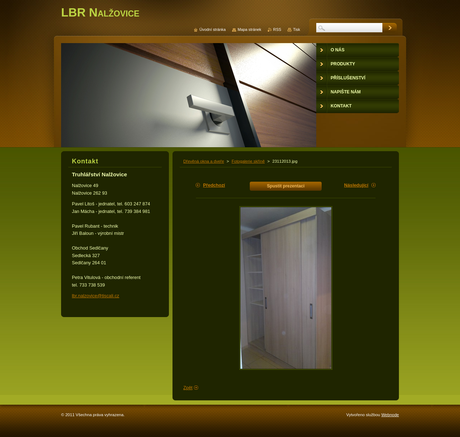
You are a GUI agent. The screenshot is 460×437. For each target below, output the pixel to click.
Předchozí (214, 185)
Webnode (390, 415)
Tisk (296, 29)
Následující (356, 185)
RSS (277, 29)
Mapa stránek (249, 29)
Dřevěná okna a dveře (203, 161)
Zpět (188, 387)
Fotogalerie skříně (247, 161)
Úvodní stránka (212, 29)
